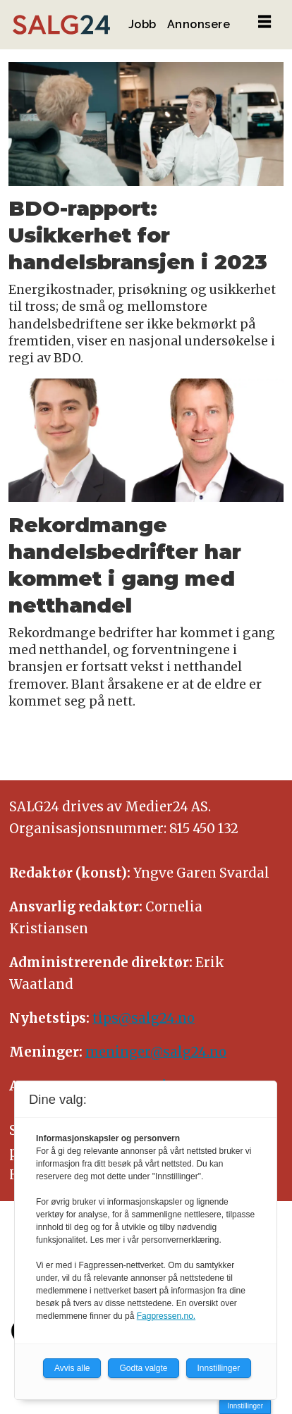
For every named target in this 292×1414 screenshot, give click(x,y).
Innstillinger (245, 1406)
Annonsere (199, 24)
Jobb (142, 24)
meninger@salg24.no (155, 1052)
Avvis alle (72, 1368)
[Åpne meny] (264, 22)
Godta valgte (143, 1368)
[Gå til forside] (61, 25)
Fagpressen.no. (166, 1316)
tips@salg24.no (143, 1018)
